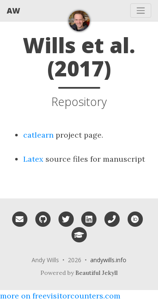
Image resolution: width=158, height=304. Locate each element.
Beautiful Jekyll (96, 273)
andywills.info (108, 260)
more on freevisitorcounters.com (60, 296)
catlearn (38, 135)
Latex (33, 159)
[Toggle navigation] (140, 10)
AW (13, 10)
